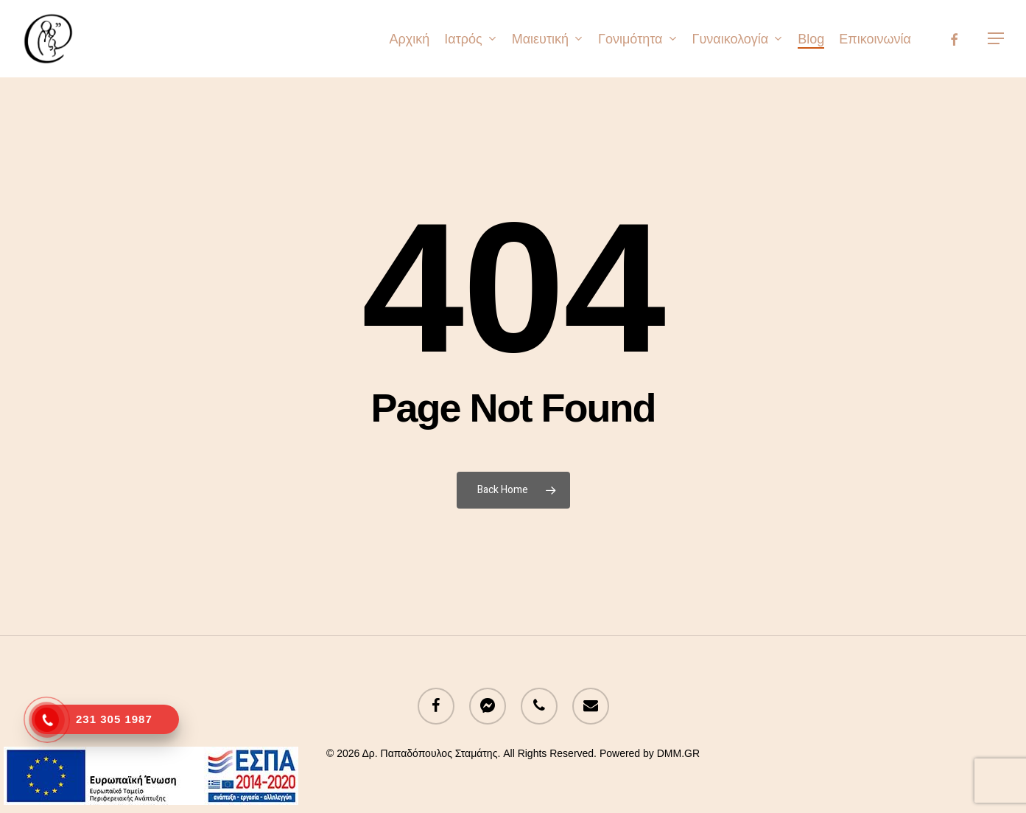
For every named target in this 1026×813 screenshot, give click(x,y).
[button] (996, 38)
